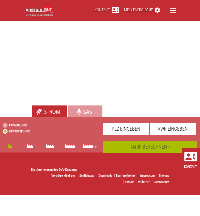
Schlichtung (87, 176)
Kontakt (107, 9)
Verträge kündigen (63, 176)
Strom (38, 108)
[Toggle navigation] (173, 10)
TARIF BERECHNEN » (150, 147)
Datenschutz (161, 182)
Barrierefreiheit (126, 176)
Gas (71, 108)
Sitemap (164, 176)
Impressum (147, 176)
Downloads (105, 176)
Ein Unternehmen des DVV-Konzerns (54, 170)
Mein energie (142, 9)
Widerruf (144, 182)
